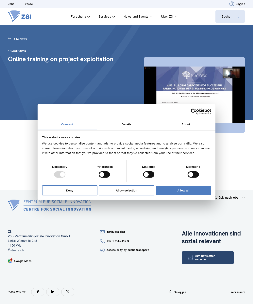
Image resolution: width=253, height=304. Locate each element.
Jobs (11, 4)
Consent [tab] (67, 124)
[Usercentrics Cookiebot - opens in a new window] (194, 111)
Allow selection (126, 190)
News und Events (137, 16)
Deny (69, 190)
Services (106, 16)
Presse (28, 4)
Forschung (80, 16)
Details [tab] (126, 124)
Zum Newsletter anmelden (201, 257)
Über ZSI (169, 16)
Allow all (183, 190)
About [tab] (185, 124)
